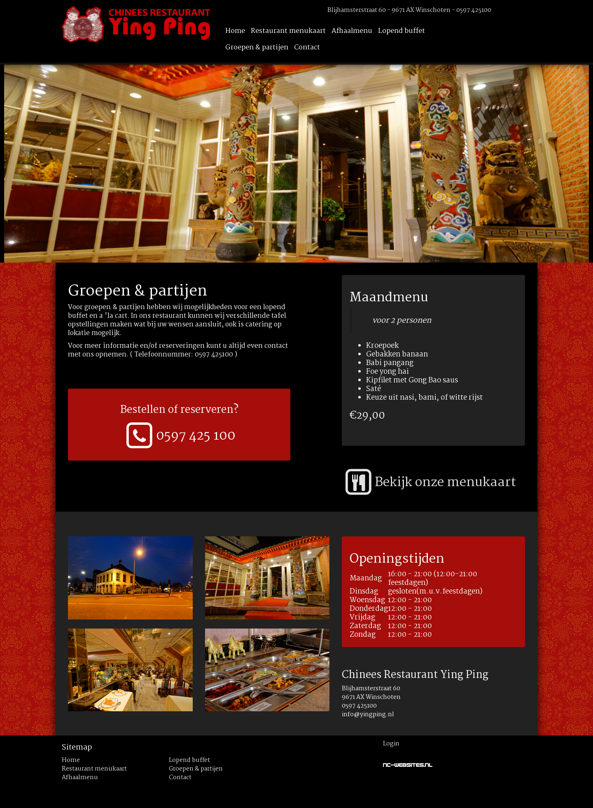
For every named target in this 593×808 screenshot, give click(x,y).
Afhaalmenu (352, 31)
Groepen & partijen (256, 47)
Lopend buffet (401, 31)
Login (391, 744)
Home (235, 31)
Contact (307, 47)
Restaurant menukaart (288, 31)
